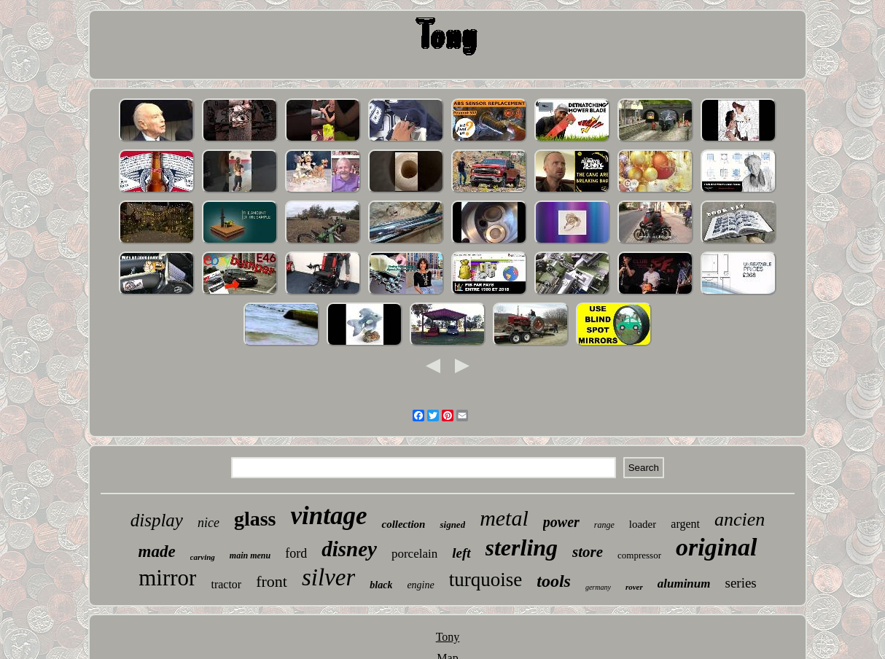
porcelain (414, 554)
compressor (639, 555)
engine (420, 585)
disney (349, 549)
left (461, 553)
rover (634, 586)
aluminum (684, 583)
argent (685, 524)
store (587, 552)
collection (403, 524)
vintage (328, 516)
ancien (739, 519)
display (156, 520)
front (271, 581)
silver (328, 577)
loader (642, 524)
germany (598, 587)
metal (504, 518)
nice (208, 522)
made (157, 551)
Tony (448, 637)
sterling (522, 547)
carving (202, 557)
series (741, 582)
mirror (167, 577)
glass (255, 518)
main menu (250, 555)
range (604, 525)
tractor (226, 584)
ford (296, 553)
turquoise (486, 579)
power (561, 522)
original (716, 547)
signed (452, 524)
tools (554, 581)
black (381, 585)
